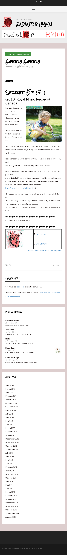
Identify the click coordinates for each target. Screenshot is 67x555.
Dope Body (10, 348)
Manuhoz (9, 66)
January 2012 (10, 471)
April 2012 (9, 464)
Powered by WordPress (10, 549)
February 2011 (11, 496)
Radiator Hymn (34, 24)
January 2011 (10, 499)
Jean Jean (9, 330)
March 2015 (10, 389)
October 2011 (10, 478)
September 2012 (12, 449)
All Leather (57, 265)
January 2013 (10, 435)
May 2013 (9, 421)
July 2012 (9, 453)
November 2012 (12, 442)
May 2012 (9, 460)
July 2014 (9, 393)
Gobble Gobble (12, 321)
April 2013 (9, 425)
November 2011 (12, 474)
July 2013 (9, 414)
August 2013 (10, 410)
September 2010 (12, 513)
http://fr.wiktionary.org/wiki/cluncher (20, 188)
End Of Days (41, 244)
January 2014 (10, 400)
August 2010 (10, 517)
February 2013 (11, 432)
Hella (7, 339)
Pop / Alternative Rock (18, 54)
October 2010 (11, 510)
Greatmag (29, 549)
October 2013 (11, 403)
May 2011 (9, 485)
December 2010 (12, 503)
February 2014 (11, 396)
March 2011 (10, 492)
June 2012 (9, 456)
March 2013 (10, 428)
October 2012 (11, 446)
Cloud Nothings (12, 358)
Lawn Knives (41, 234)
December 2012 (12, 439)
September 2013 (12, 407)
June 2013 (9, 417)
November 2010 (12, 506)
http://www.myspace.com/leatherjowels (45, 250)
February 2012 (11, 467)
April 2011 (9, 489)
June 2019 (9, 385)
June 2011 (9, 481)
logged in (20, 287)
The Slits (8, 265)
